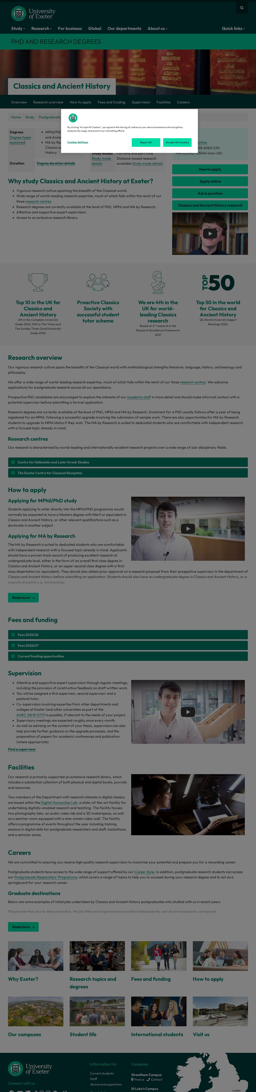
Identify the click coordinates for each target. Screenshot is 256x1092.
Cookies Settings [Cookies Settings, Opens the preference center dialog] (77, 142)
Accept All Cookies (177, 142)
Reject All (146, 142)
